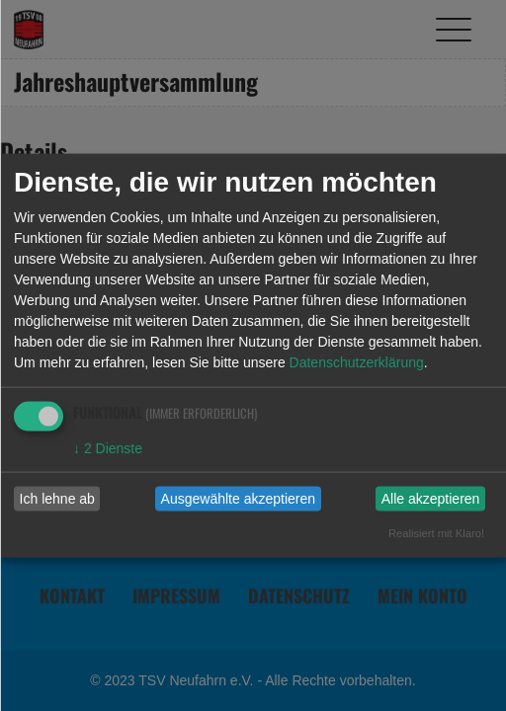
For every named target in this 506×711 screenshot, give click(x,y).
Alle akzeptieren (430, 499)
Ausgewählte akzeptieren (238, 499)
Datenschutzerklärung (357, 361)
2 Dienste (107, 447)
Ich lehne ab (57, 499)
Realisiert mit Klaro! (436, 532)
